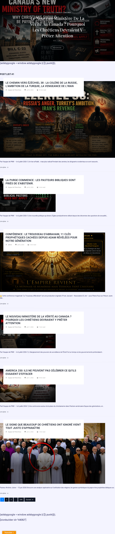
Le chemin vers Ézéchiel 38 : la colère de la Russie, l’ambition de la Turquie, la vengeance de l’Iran (41, 84)
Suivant (30, 500)
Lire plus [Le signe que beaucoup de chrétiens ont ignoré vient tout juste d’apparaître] (4, 493)
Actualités (49, 12)
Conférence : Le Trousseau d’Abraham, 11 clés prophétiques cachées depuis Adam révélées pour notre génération (41, 237)
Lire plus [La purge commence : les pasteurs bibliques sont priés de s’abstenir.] (4, 221)
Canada (58, 12)
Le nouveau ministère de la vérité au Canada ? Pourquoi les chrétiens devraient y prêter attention (57, 26)
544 (21, 500)
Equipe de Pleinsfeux (14, 90)
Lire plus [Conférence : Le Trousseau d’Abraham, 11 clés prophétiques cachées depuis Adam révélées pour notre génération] (4, 304)
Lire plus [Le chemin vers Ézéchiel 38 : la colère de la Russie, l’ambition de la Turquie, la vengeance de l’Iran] (4, 167)
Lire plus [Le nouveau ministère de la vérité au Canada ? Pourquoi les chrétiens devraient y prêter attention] (4, 358)
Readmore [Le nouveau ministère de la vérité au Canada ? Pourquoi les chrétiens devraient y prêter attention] (57, 48)
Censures (67, 12)
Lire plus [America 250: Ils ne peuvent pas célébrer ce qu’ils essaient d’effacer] (4, 412)
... (15, 500)
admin (10, 245)
